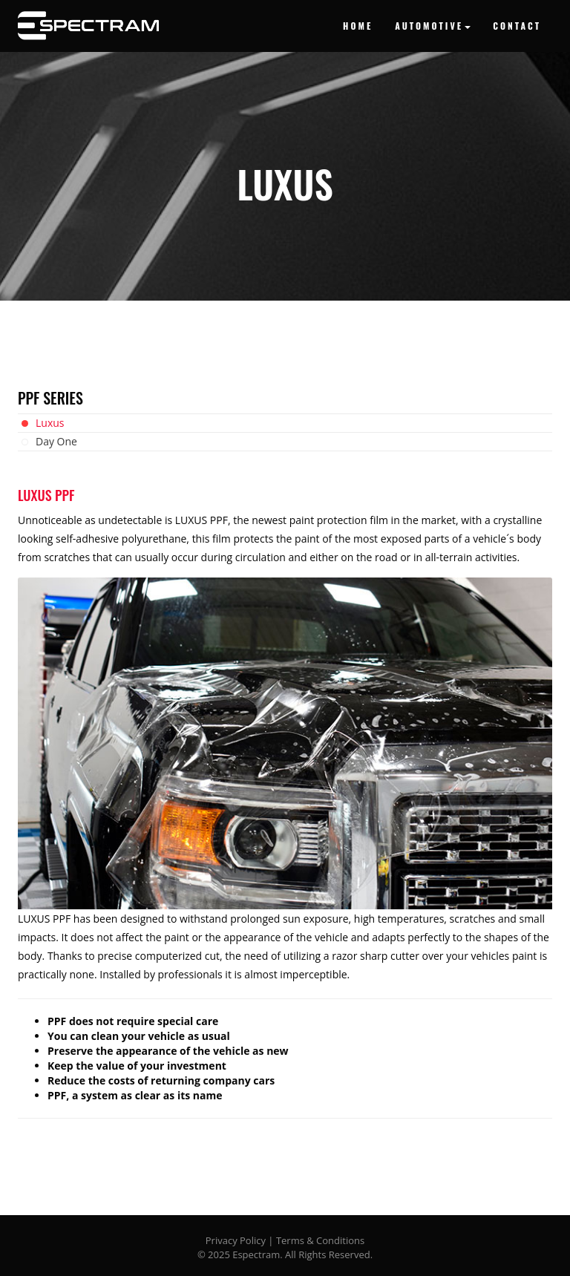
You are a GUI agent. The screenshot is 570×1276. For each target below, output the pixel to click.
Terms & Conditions (320, 1240)
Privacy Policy (236, 1240)
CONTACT (517, 25)
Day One (56, 441)
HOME (358, 25)
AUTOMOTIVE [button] (433, 25)
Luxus (50, 423)
